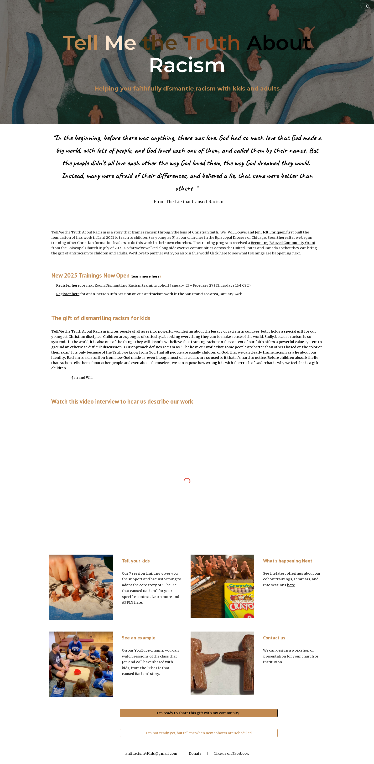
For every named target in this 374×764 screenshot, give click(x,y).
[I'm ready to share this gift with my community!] (198, 712)
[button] (368, 6)
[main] (187, 54)
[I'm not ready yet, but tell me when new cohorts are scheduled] (198, 733)
